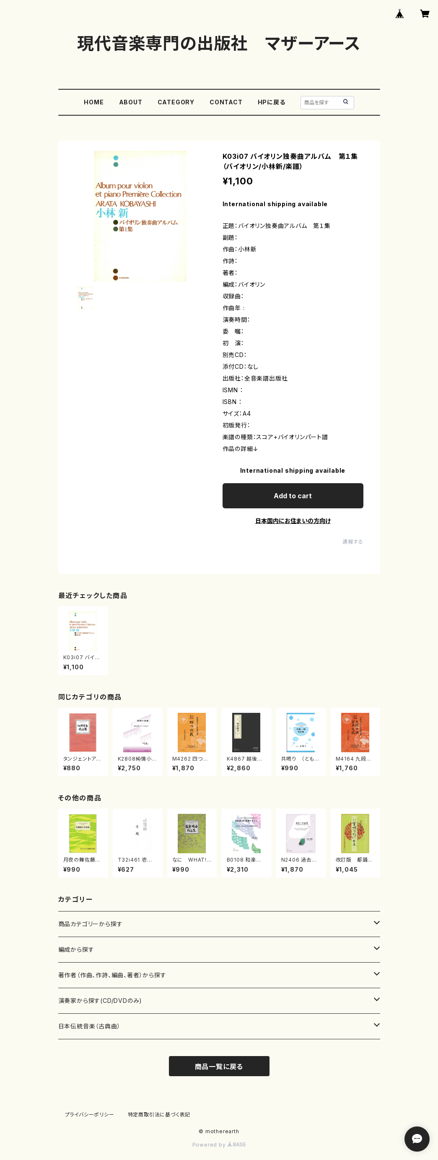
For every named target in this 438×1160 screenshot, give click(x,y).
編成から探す (76, 949)
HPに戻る (271, 102)
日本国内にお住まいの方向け (293, 520)
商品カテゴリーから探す (90, 923)
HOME (94, 102)
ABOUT (131, 102)
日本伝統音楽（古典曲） (89, 1026)
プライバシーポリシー (89, 1114)
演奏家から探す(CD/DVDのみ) (100, 1000)
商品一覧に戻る (219, 1066)
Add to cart (293, 496)
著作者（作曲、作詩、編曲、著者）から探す (112, 975)
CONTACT (226, 102)
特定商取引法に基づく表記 (159, 1114)
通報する (352, 542)
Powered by (219, 1145)
